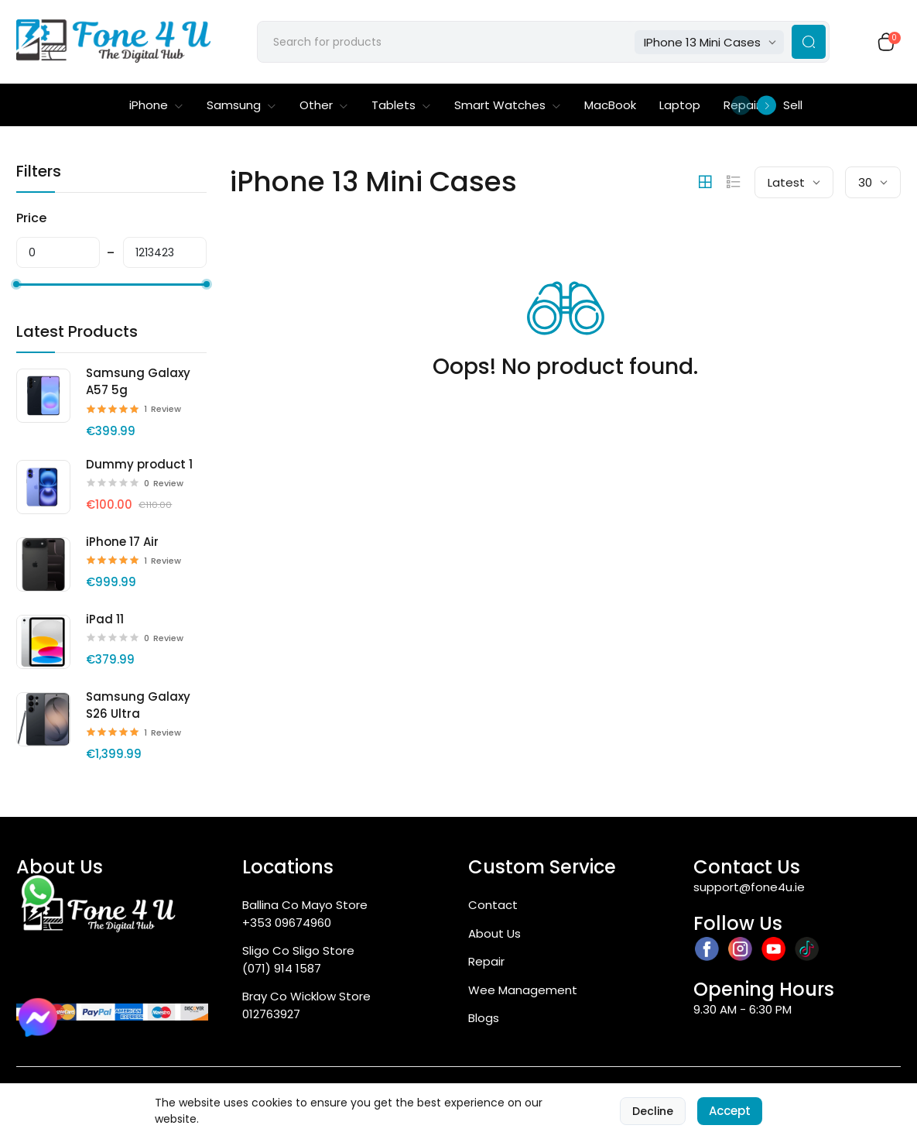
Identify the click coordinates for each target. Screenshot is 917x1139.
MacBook (610, 105)
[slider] (16, 284)
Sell (792, 105)
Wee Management (522, 990)
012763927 (271, 1014)
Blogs (483, 1018)
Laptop (679, 105)
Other (323, 105)
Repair (486, 961)
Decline (652, 1111)
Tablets (401, 105)
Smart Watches (507, 105)
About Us (494, 933)
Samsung (241, 105)
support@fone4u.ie (749, 887)
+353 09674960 (286, 922)
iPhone (156, 105)
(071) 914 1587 (281, 968)
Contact (493, 905)
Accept (730, 1111)
